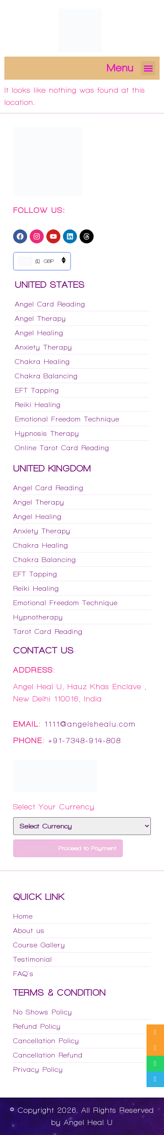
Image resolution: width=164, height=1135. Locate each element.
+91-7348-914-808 (84, 740)
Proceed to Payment (68, 848)
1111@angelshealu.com (90, 724)
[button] (148, 68)
